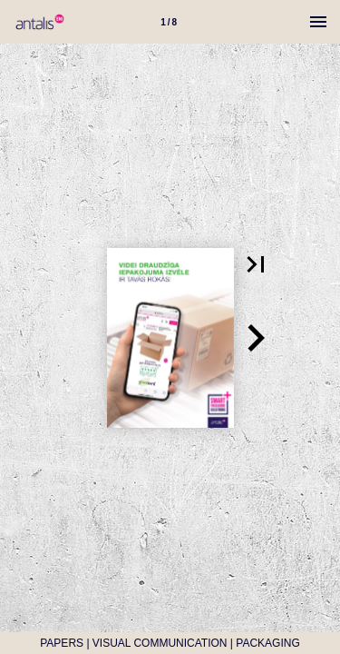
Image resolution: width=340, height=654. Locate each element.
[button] (255, 264)
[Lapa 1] (169, 22)
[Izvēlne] (318, 22)
